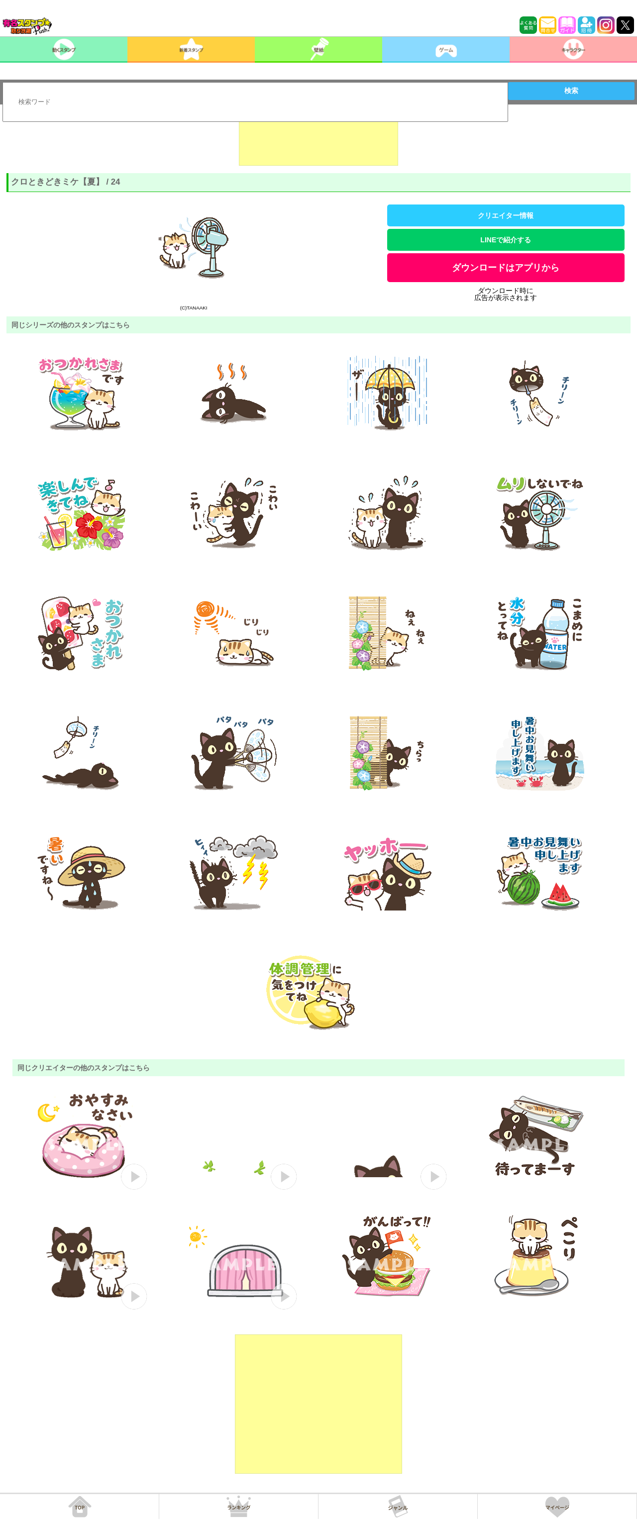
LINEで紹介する (505, 240)
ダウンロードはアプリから (505, 268)
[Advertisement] (318, 141)
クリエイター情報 (505, 215)
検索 (571, 91)
